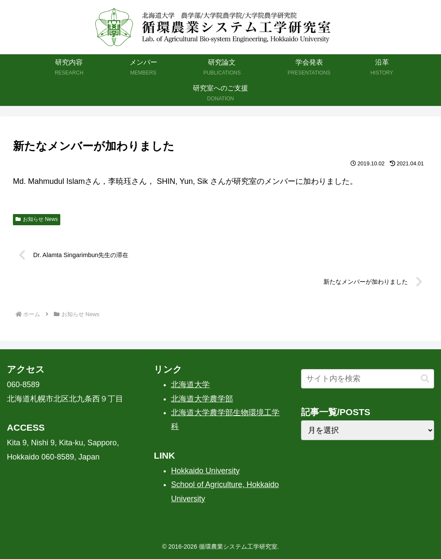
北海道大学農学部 (202, 398)
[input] (367, 378)
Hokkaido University (205, 470)
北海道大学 (190, 384)
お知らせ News (37, 219)
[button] (425, 379)
